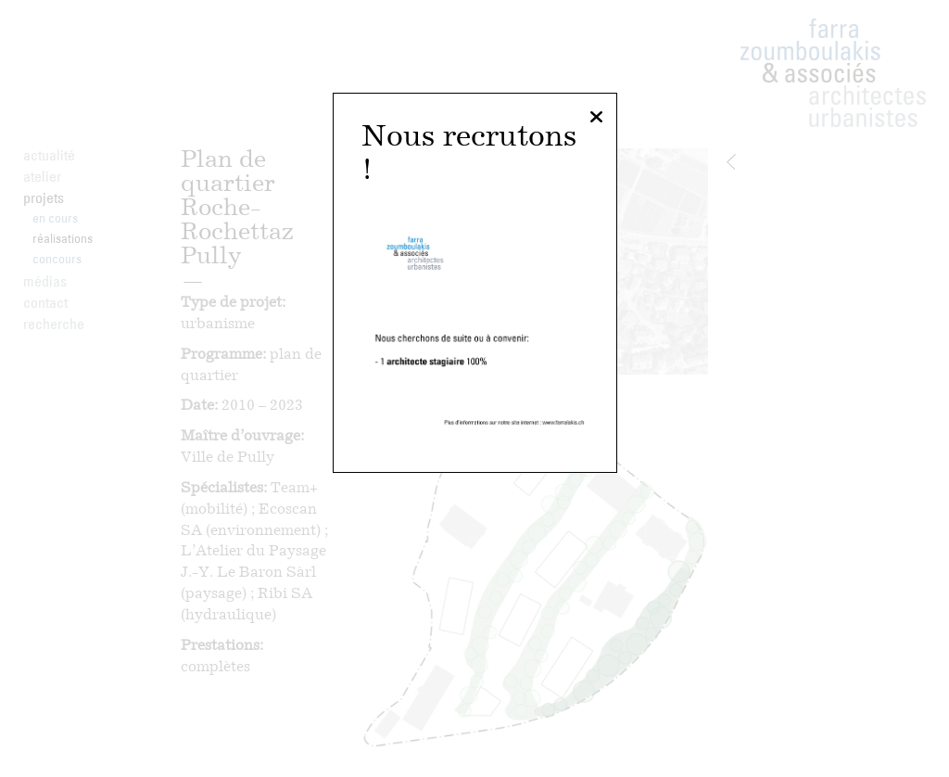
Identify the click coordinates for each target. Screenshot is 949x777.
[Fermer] (596, 118)
